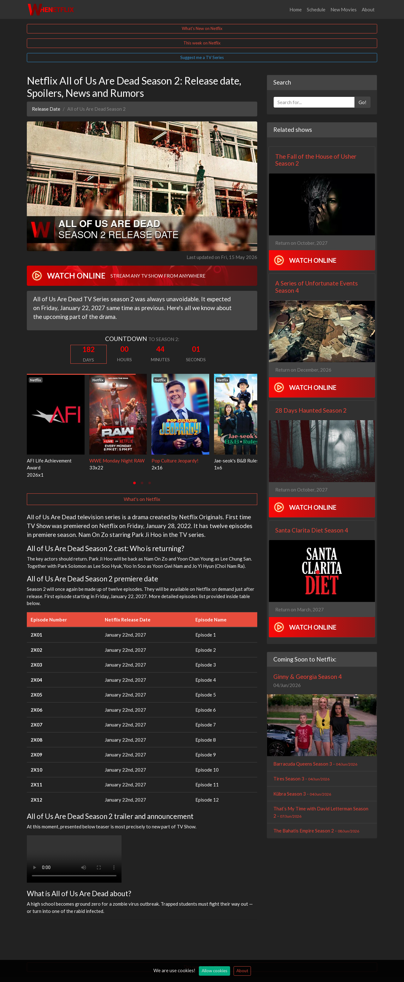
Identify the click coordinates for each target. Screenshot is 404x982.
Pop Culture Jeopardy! (175, 460)
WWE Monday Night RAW (117, 460)
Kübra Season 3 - (302, 794)
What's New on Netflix (202, 28)
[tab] (134, 483)
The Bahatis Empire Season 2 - (316, 830)
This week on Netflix (202, 42)
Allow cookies (214, 970)
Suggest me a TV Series (202, 57)
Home (295, 9)
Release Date (46, 109)
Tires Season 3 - (301, 778)
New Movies (343, 9)
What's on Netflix (142, 499)
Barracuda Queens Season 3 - (315, 764)
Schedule (316, 9)
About (368, 9)
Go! (362, 102)
